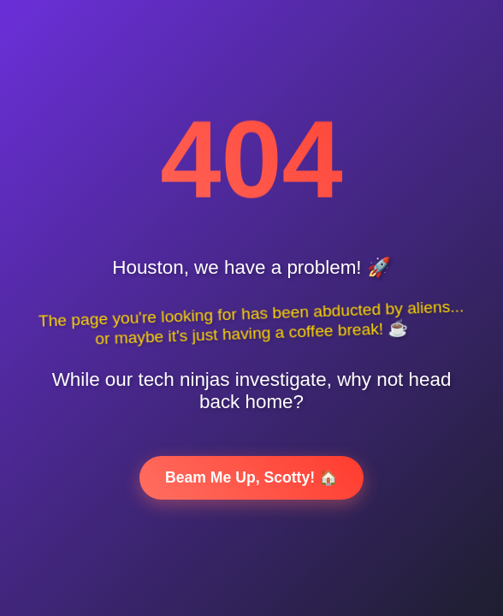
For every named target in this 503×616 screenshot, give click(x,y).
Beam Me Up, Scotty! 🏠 (251, 477)
